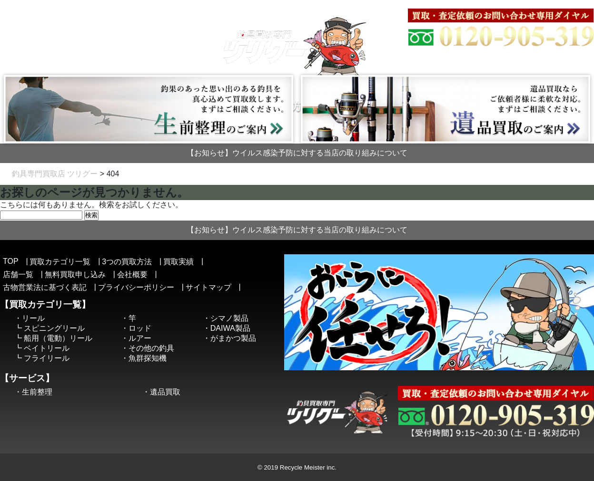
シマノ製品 (229, 318)
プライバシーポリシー (136, 287)
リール (33, 318)
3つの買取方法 (127, 262)
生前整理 (37, 392)
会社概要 (425, 4)
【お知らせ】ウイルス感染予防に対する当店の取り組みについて (297, 153)
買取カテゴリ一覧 (60, 262)
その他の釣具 (151, 348)
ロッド (140, 328)
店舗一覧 (18, 274)
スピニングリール (54, 328)
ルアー (140, 338)
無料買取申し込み (75, 274)
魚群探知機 (148, 358)
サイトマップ (468, 4)
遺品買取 (165, 392)
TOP (11, 261)
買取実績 (178, 262)
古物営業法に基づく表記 (534, 4)
